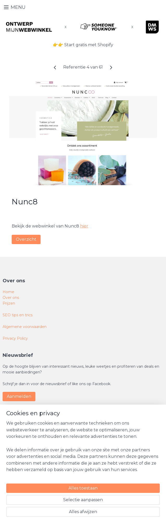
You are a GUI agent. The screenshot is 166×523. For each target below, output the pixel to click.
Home (8, 292)
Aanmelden (19, 396)
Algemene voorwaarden (25, 326)
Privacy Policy (15, 338)
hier (84, 226)
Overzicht (26, 239)
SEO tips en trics (18, 315)
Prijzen (9, 303)
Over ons (11, 297)
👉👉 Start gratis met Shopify (83, 44)
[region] (48, 473)
